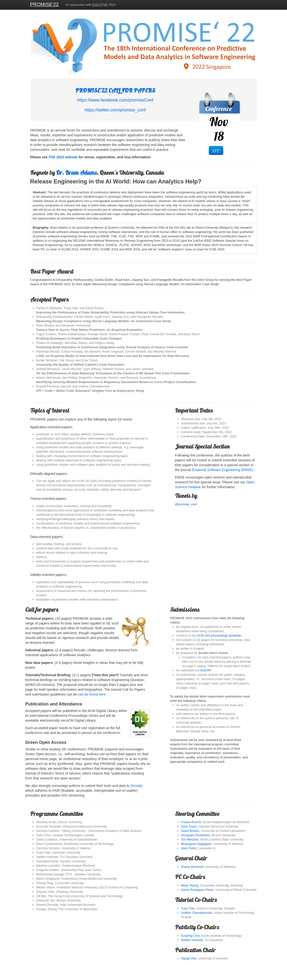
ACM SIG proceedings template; (219, 635)
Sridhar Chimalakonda (196, 912)
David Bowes (190, 831)
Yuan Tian (188, 908)
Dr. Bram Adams (76, 172)
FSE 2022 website (63, 157)
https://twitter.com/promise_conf (115, 110)
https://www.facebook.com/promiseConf (115, 100)
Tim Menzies (190, 839)
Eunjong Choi (190, 935)
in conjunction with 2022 (91, 5)
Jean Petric (189, 848)
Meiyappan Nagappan (196, 844)
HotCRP (205, 670)
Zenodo (136, 786)
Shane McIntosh (192, 867)
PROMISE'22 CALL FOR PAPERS (115, 90)
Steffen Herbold (192, 940)
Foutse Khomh (191, 822)
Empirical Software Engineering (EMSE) (222, 470)
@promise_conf (216, 499)
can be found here (92, 694)
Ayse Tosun (189, 826)
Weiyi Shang (190, 885)
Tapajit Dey (188, 958)
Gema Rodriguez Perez (197, 890)
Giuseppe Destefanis (195, 835)
